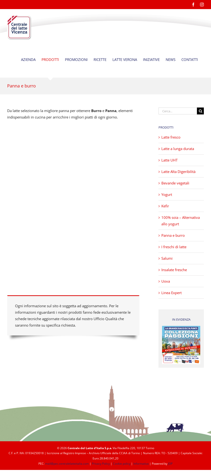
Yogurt (166, 194)
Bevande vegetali (175, 183)
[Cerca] (200, 111)
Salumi (167, 258)
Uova (165, 281)
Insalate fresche (174, 269)
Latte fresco (170, 137)
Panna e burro (173, 235)
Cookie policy (121, 464)
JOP (170, 464)
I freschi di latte (173, 246)
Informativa (141, 464)
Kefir (165, 206)
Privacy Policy (101, 464)
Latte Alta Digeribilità (178, 171)
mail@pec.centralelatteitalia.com (67, 464)
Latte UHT (169, 160)
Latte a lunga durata (177, 148)
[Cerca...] (177, 111)
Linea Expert (171, 292)
